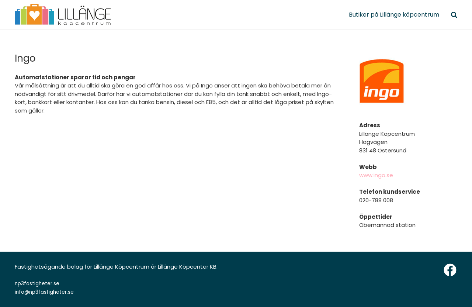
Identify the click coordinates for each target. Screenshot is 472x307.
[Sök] (454, 15)
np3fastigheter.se (37, 283)
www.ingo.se (376, 175)
